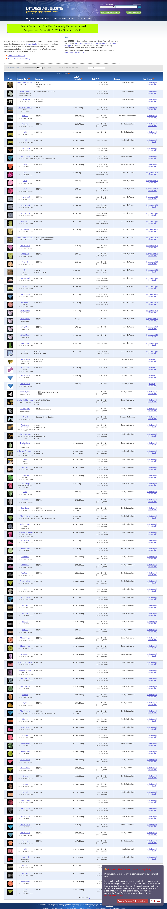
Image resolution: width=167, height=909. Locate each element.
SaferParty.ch (152, 83)
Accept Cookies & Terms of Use (132, 901)
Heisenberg (25, 500)
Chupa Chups (25, 638)
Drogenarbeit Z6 (152, 173)
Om (25, 270)
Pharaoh (25, 262)
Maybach (25, 703)
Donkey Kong (25, 443)
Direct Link (152, 84)
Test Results (30, 18)
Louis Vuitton (25, 678)
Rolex (25, 173)
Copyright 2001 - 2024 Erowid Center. (48, 904)
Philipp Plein (25, 549)
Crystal (25, 417)
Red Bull (25, 792)
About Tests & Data (59, 18)
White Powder (25, 99)
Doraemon (25, 221)
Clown (25, 492)
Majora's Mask (25, 524)
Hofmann (25, 459)
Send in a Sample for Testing (117, 908)
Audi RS (25, 116)
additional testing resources (74, 52)
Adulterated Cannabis (25, 83)
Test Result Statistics (43, 18)
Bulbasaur (25, 475)
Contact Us (81, 18)
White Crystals (25, 91)
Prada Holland (25, 148)
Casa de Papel (25, 484)
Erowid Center (31, 44)
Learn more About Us (16, 56)
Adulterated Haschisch (25, 426)
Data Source (147, 79)
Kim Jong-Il (25, 367)
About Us (72, 18)
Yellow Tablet (25, 359)
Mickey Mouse (25, 311)
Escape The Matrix (25, 662)
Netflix (25, 132)
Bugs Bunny (25, 343)
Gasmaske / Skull (25, 670)
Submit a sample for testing (19, 59)
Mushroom (25, 302)
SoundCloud (25, 278)
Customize (155, 901)
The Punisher (25, 156)
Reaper (25, 776)
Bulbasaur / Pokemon (25, 451)
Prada (25, 890)
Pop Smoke (25, 557)
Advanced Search (137, 4)
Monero (25, 719)
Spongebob (25, 229)
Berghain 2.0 (25, 197)
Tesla (25, 164)
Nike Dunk (25, 540)
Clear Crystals (25, 409)
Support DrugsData (101, 908)
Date (94, 79)
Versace (25, 841)
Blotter (25, 351)
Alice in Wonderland (25, 108)
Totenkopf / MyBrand (25, 532)
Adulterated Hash (25, 434)
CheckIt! (152, 359)
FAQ (89, 18)
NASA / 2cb (25, 857)
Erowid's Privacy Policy (113, 895)
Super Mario (25, 800)
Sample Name (22, 79)
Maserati (25, 695)
